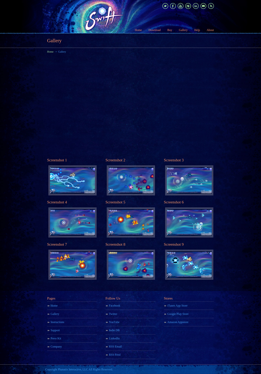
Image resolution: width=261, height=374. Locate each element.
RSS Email (115, 346)
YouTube (114, 322)
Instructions (57, 322)
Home (50, 51)
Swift (92, 16)
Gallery (55, 313)
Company (56, 346)
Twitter (113, 313)
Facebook (114, 305)
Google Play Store (177, 313)
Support (55, 330)
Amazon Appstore (177, 322)
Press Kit (56, 338)
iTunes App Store (177, 305)
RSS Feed (115, 354)
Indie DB (114, 330)
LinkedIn (114, 338)
